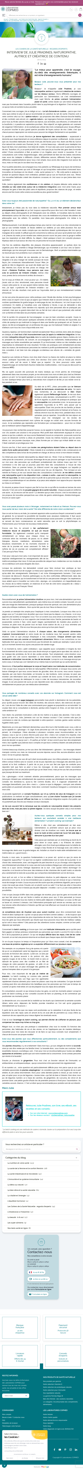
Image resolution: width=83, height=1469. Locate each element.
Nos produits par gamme (52, 1381)
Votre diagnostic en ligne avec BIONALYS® (58, 1429)
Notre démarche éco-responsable (55, 1420)
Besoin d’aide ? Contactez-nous (13, 1417)
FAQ (3, 1420)
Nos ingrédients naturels (51, 1393)
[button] (4, 1465)
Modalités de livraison (10, 1423)
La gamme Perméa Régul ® (53, 1396)
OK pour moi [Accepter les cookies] (40, 1458)
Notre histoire (48, 1414)
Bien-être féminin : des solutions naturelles (58, 1399)
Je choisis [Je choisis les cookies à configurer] (25, 1458)
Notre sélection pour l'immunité (54, 1390)
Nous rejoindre (48, 1423)
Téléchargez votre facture (11, 1426)
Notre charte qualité (50, 1417)
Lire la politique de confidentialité (13, 1451)
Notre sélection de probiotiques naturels (57, 1387)
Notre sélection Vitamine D (52, 1384)
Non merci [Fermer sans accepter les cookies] (9, 1458)
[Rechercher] (44, 15)
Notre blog (47, 1426)
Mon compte (6, 1414)
